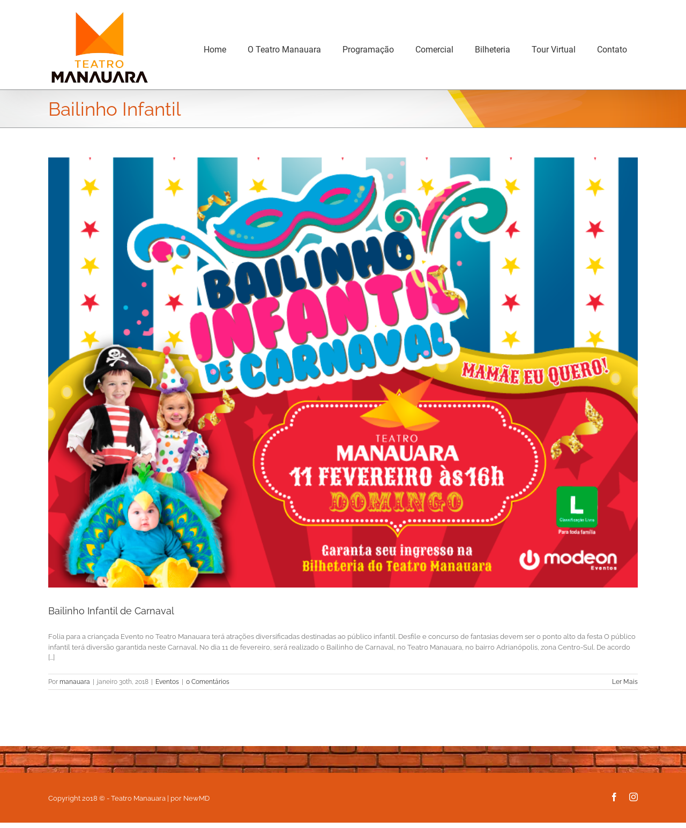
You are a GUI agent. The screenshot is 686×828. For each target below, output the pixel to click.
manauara (74, 682)
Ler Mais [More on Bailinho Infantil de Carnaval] (625, 682)
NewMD (196, 798)
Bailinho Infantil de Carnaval (111, 610)
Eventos (167, 682)
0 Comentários (207, 682)
